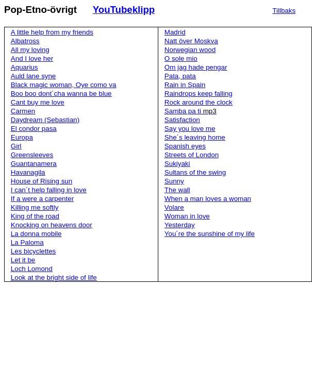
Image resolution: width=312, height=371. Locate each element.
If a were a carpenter (42, 199)
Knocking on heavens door (51, 225)
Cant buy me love (37, 102)
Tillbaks (283, 10)
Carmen (23, 111)
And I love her (32, 58)
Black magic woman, (63, 85)
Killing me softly (35, 207)
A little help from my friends (52, 32)
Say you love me (190, 128)
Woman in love (187, 216)
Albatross (25, 41)
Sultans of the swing (195, 172)
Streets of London (192, 155)
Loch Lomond (32, 269)
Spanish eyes (185, 146)
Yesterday (180, 225)
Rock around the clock (199, 102)
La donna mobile (36, 234)
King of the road (35, 216)
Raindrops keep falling (199, 93)
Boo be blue (61, 93)
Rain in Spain (185, 85)
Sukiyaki (177, 163)
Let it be (23, 260)
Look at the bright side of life (54, 277)
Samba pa (183, 111)
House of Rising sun (41, 181)
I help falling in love (49, 190)
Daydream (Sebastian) (45, 120)
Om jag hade (196, 67)
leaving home (195, 137)
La (27, 242)
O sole (181, 58)
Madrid (175, 32)
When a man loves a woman (208, 199)
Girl (16, 146)
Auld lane (33, 76)
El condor (34, 128)
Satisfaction (182, 120)
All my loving (30, 50)
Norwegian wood (190, 50)
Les (33, 251)
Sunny (174, 181)
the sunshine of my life (210, 234)
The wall (177, 190)
